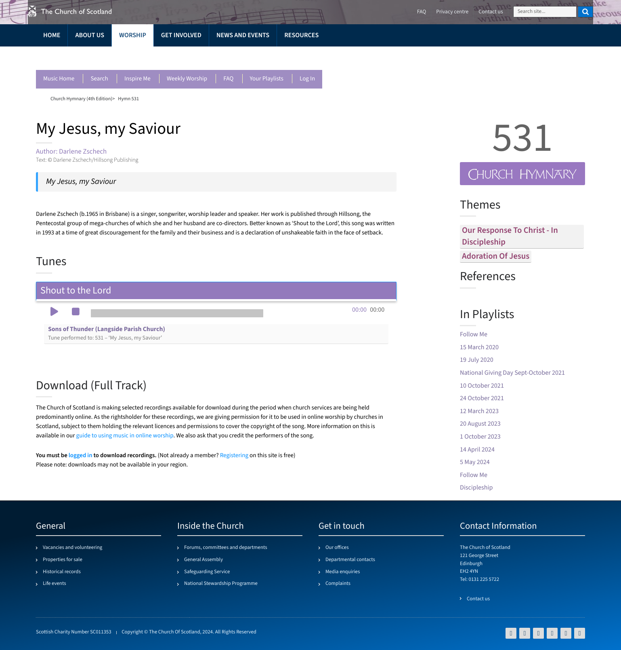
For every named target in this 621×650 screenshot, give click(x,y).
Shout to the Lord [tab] (216, 290)
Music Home (58, 79)
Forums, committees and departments (225, 547)
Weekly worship (187, 79)
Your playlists (266, 79)
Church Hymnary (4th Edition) (81, 98)
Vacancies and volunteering (72, 547)
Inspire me (137, 79)
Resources (301, 35)
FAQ (228, 79)
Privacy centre (452, 12)
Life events (54, 583)
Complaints (337, 583)
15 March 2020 (479, 347)
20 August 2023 (480, 423)
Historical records (62, 572)
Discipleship (476, 487)
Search (99, 79)
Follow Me (473, 334)
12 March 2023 (479, 411)
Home (51, 35)
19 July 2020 (476, 360)
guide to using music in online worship (125, 436)
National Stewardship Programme (221, 583)
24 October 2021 (482, 398)
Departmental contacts (350, 559)
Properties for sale (62, 559)
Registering (234, 456)
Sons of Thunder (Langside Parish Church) (106, 333)
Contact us (490, 12)
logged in (80, 455)
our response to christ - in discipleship (510, 236)
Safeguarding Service (207, 572)
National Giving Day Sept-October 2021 (512, 373)
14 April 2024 (477, 449)
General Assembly (203, 559)
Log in (307, 79)
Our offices (337, 547)
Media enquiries (342, 572)
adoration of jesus (495, 256)
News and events (242, 35)
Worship (132, 35)
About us (89, 35)
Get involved (181, 35)
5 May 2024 (475, 462)
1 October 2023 (480, 436)
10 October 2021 (482, 385)
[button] (54, 312)
